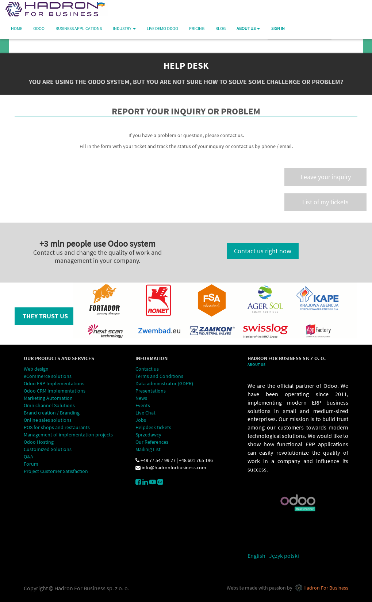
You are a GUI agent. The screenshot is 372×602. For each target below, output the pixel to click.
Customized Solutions (48, 449)
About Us (256, 364)
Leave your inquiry (325, 177)
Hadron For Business (325, 587)
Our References (151, 442)
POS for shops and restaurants (57, 427)
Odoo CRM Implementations (54, 390)
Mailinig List (148, 449)
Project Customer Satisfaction (56, 471)
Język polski (284, 555)
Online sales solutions (48, 420)
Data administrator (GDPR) (164, 383)
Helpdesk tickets (153, 427)
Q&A (28, 456)
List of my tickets (325, 202)
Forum (31, 464)
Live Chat (145, 412)
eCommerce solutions (48, 376)
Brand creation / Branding (52, 412)
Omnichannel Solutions (49, 405)
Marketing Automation (49, 398)
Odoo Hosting (39, 442)
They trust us (45, 316)
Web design (36, 369)
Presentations (150, 390)
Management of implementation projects (68, 434)
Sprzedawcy (148, 434)
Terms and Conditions (159, 376)
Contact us (147, 369)
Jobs (140, 420)
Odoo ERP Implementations (54, 383)
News (141, 398)
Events (142, 405)
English (256, 555)
